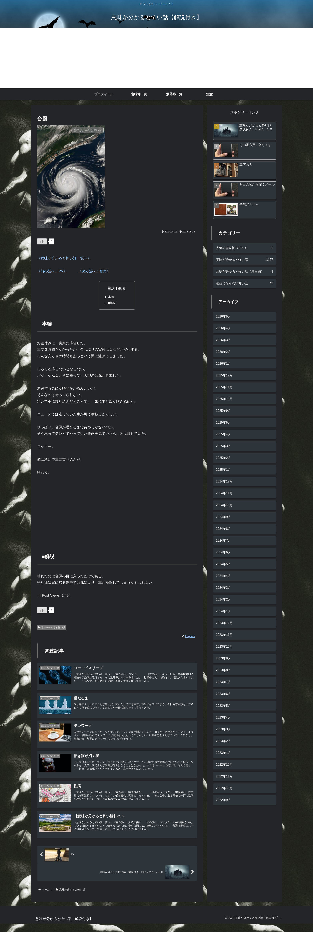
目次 (111, 288)
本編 (111, 297)
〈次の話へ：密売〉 (94, 271)
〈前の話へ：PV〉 (52, 271)
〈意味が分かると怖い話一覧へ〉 (64, 258)
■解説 (112, 303)
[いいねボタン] (42, 241)
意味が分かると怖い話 (51, 628)
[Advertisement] (157, 58)
